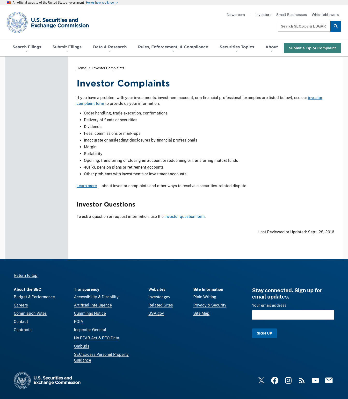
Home (81, 68)
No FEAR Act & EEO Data (96, 338)
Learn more (87, 186)
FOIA (78, 321)
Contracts (22, 330)
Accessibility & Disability (96, 297)
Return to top (25, 275)
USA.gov (156, 313)
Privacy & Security (209, 305)
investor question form (185, 216)
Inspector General (90, 330)
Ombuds (81, 346)
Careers (21, 305)
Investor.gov (159, 297)
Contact (21, 321)
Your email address (269, 305)
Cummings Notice (90, 313)
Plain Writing (204, 297)
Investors (263, 15)
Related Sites (160, 305)
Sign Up (264, 333)
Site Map (201, 313)
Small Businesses (291, 15)
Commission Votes (30, 313)
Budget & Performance (34, 297)
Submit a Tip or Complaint (312, 48)
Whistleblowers (325, 15)
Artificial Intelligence (93, 305)
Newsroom (236, 15)
